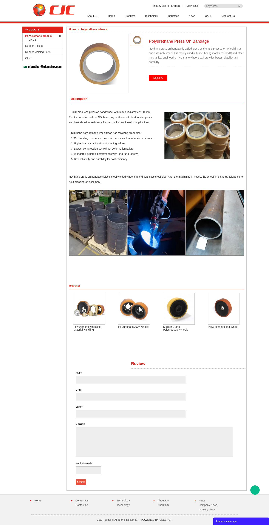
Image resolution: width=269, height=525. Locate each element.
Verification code (84, 463)
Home (111, 15)
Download (192, 5)
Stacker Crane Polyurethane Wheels (175, 328)
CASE (208, 15)
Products (130, 15)
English (175, 5)
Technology (151, 15)
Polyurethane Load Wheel (223, 326)
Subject (79, 407)
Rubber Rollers (34, 45)
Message (80, 424)
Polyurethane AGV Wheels (133, 326)
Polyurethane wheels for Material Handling (87, 328)
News (192, 15)
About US (92, 15)
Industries (173, 15)
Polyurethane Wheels (38, 35)
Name (79, 373)
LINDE (32, 39)
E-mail (79, 390)
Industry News (207, 509)
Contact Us (228, 15)
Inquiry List (159, 5)
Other (28, 58)
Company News (208, 504)
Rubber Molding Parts (37, 51)
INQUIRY (158, 77)
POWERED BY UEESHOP (156, 519)
